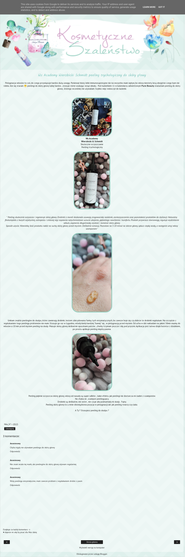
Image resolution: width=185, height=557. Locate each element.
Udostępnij (10, 429)
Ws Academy (92, 138)
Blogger (103, 554)
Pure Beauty (147, 85)
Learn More (149, 7)
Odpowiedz (15, 451)
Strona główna (92, 542)
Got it (161, 7)
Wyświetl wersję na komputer (92, 547)
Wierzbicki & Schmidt (92, 141)
